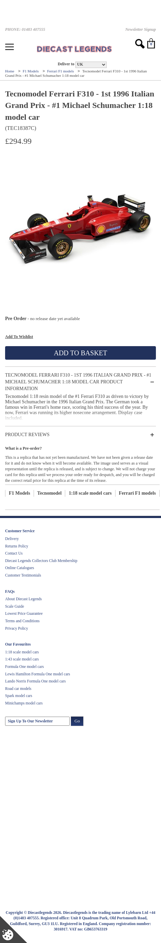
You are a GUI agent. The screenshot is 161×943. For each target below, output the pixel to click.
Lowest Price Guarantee (23, 613)
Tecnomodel (49, 493)
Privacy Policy (16, 628)
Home (10, 71)
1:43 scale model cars (22, 659)
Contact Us (13, 553)
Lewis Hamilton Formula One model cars (37, 674)
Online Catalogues (19, 568)
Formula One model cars (24, 667)
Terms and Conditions (22, 621)
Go (77, 720)
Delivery (12, 539)
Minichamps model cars (24, 703)
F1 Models (31, 71)
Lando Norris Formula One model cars (35, 681)
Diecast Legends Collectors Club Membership (41, 561)
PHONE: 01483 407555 (25, 29)
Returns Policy (16, 546)
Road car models (18, 689)
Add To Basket (80, 353)
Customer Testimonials (23, 575)
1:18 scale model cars (90, 493)
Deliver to (66, 64)
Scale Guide (14, 606)
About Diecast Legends (23, 599)
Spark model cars (18, 696)
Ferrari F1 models (61, 71)
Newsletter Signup (140, 29)
